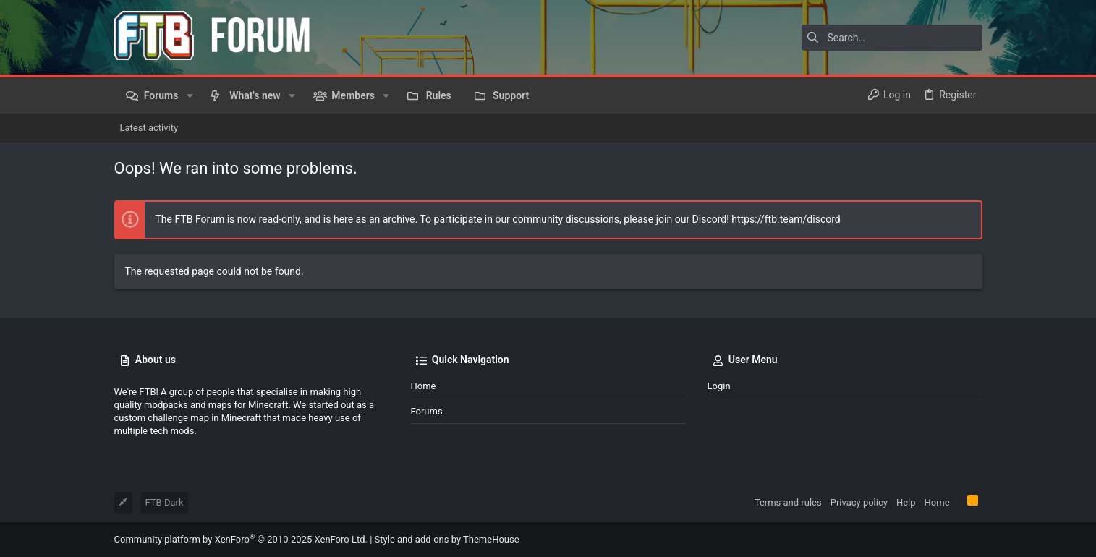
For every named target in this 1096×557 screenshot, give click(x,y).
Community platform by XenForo (241, 539)
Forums (427, 411)
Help (906, 502)
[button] (189, 95)
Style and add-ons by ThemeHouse (447, 539)
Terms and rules (788, 502)
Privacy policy (859, 502)
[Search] (892, 38)
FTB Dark (164, 502)
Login (719, 385)
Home (423, 385)
